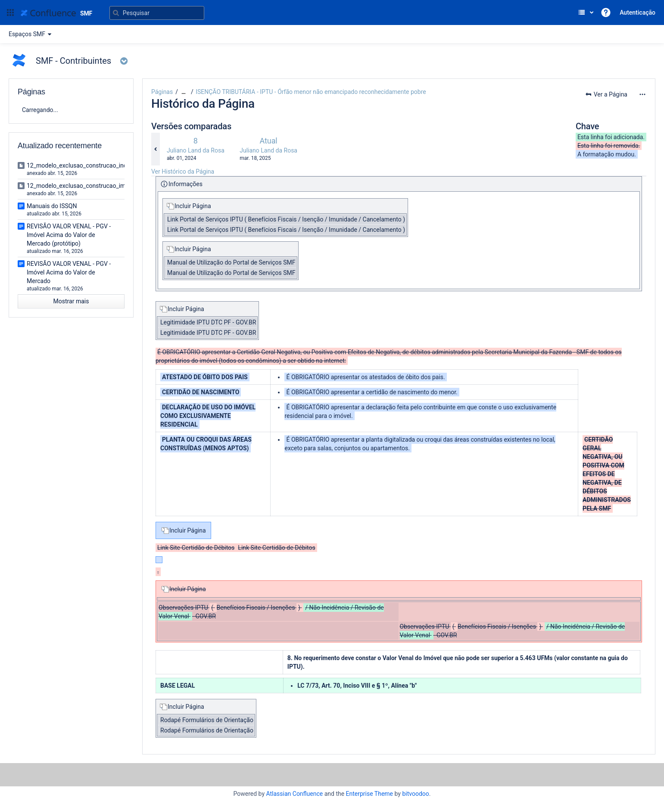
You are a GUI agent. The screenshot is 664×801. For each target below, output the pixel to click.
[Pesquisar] (156, 13)
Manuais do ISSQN (52, 206)
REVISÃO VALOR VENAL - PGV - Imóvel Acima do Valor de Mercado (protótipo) (69, 235)
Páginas (162, 91)
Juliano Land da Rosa (195, 150)
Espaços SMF (31, 34)
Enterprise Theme (369, 793)
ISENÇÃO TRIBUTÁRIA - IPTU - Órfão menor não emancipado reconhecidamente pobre (311, 91)
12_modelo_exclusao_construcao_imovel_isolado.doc (99, 185)
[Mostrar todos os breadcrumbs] (183, 92)
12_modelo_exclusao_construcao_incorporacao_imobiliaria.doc (111, 165)
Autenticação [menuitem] (637, 12)
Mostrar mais (71, 301)
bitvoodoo (415, 793)
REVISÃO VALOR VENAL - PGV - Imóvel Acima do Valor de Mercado (69, 272)
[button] (10, 12)
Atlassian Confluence (294, 793)
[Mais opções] (642, 94)
